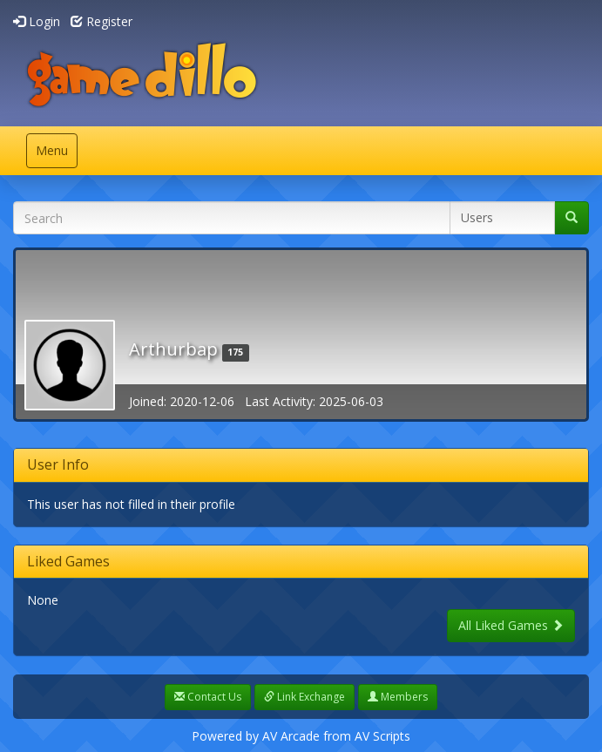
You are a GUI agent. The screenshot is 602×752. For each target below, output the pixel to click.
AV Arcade (291, 736)
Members (398, 696)
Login (36, 21)
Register (101, 21)
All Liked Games (511, 625)
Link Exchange (304, 696)
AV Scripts (382, 736)
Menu (56, 154)
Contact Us (207, 696)
